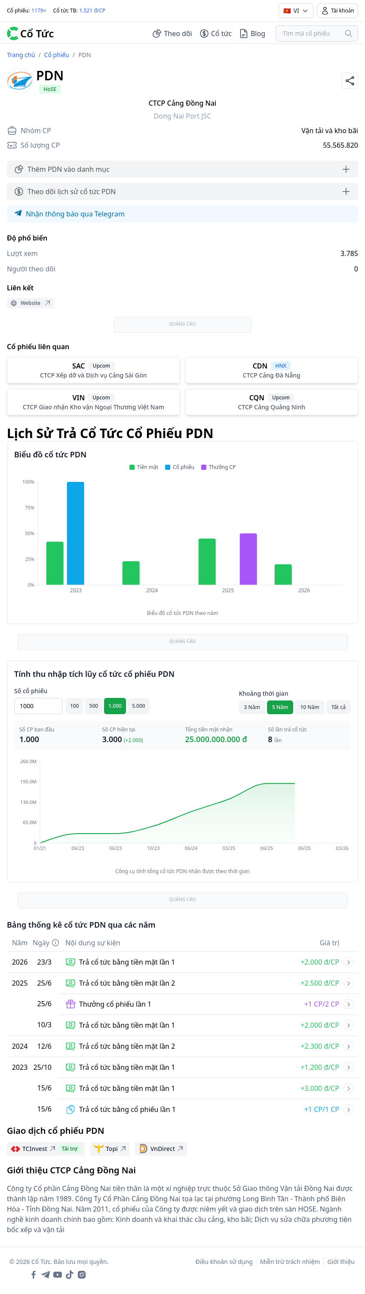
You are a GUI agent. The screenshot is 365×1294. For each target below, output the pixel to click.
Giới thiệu (341, 1261)
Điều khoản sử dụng (224, 1261)
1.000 (115, 705)
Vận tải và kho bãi (329, 130)
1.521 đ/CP (93, 10)
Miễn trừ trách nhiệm (290, 1261)
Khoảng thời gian (263, 693)
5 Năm (280, 707)
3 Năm (252, 707)
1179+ (38, 10)
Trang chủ (21, 55)
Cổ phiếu (56, 55)
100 (74, 705)
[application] (182, 542)
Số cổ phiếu (30, 691)
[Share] (350, 81)
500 (93, 705)
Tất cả (338, 707)
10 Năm (309, 707)
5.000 (138, 705)
